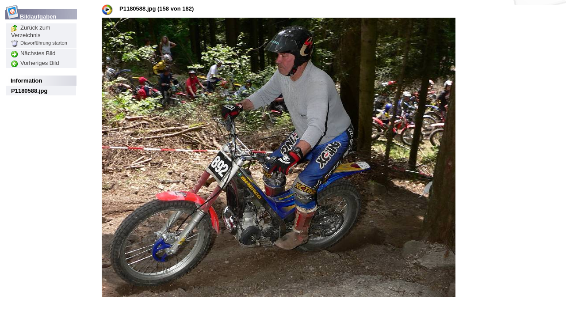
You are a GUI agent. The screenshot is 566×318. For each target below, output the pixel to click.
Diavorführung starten (39, 42)
